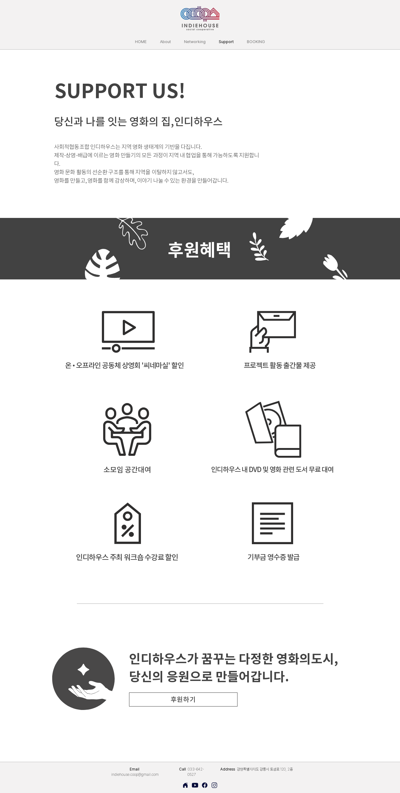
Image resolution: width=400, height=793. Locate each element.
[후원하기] (183, 699)
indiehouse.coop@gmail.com (135, 774)
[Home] (185, 785)
